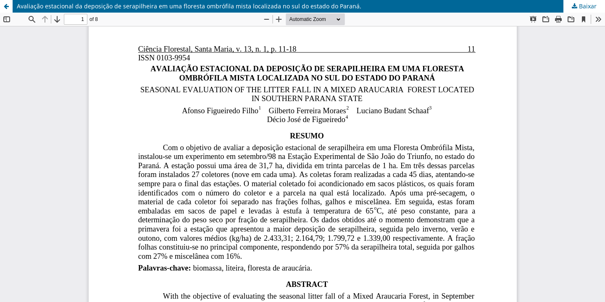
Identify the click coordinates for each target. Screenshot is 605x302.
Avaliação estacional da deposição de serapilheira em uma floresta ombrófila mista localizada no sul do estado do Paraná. (189, 6)
